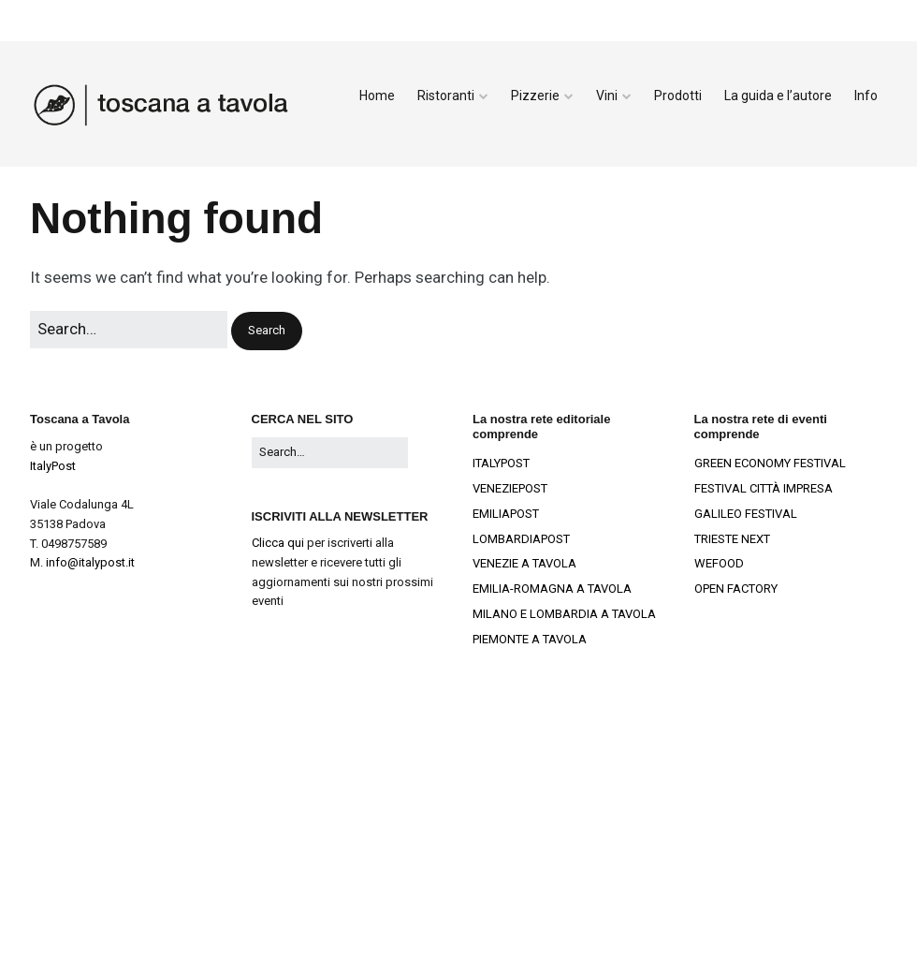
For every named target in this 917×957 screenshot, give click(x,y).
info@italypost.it (90, 562)
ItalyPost (53, 466)
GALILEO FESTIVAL (745, 514)
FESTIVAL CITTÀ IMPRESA (763, 488)
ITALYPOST (501, 463)
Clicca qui (278, 543)
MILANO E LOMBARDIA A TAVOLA (564, 614)
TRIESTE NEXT (732, 539)
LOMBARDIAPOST (521, 539)
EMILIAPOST (506, 514)
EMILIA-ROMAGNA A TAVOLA (552, 589)
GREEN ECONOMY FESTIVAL (770, 463)
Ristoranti (445, 95)
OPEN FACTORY (736, 589)
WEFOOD (719, 563)
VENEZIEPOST (510, 488)
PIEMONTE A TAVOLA (530, 639)
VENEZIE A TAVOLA (524, 563)
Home (377, 95)
